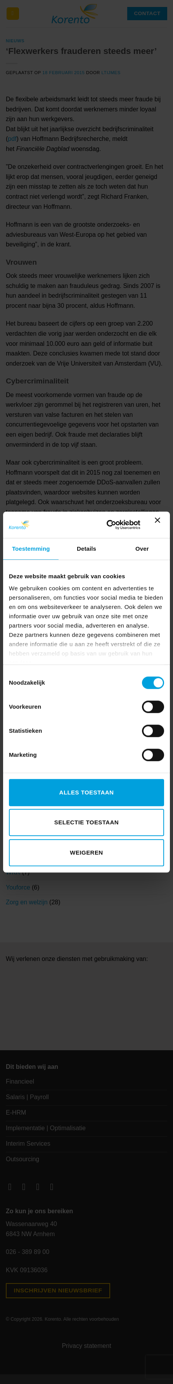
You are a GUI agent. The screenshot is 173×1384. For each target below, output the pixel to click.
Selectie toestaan (86, 822)
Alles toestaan (86, 792)
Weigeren (86, 852)
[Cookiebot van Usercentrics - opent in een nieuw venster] (107, 525)
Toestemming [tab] (31, 548)
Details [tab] (86, 548)
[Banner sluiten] (159, 524)
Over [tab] (142, 548)
